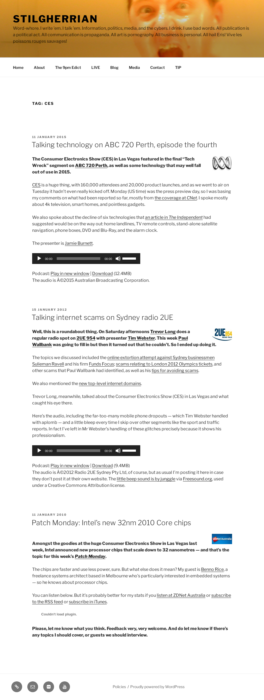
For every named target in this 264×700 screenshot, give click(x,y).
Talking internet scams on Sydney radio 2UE (102, 317)
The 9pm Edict (68, 67)
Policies (119, 686)
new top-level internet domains (110, 383)
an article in (174, 217)
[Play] (39, 258)
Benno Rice (212, 569)
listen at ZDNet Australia (181, 595)
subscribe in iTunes (88, 601)
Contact (157, 67)
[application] (86, 258)
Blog (114, 67)
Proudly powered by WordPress (157, 686)
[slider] (78, 258)
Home (18, 67)
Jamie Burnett (79, 243)
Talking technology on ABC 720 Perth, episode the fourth (124, 144)
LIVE (95, 67)
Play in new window (70, 273)
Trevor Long (163, 331)
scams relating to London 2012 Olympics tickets (164, 364)
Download (102, 273)
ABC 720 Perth (91, 165)
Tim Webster (141, 338)
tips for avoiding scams (175, 370)
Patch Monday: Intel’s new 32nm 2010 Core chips (111, 522)
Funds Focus (101, 364)
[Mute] (118, 258)
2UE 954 (85, 338)
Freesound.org (197, 478)
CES (36, 184)
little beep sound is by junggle (146, 478)
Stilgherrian (55, 19)
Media (134, 67)
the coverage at (176, 197)
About (39, 67)
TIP (178, 67)
